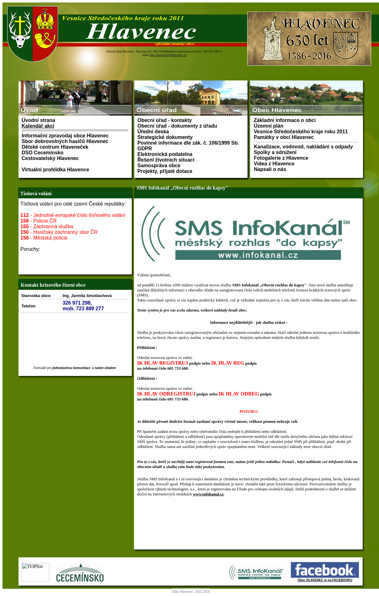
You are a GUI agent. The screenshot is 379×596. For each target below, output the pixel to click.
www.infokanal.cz (208, 494)
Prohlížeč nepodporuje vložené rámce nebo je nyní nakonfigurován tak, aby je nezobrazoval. (191, 40)
